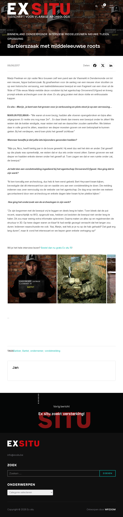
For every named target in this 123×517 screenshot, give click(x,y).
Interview (56, 34)
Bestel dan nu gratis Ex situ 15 (56, 247)
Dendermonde (37, 34)
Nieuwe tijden (98, 34)
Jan (15, 367)
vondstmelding (52, 350)
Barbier (17, 350)
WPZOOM (110, 509)
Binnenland (16, 34)
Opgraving (15, 39)
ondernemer (36, 350)
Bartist (25, 350)
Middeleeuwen (76, 34)
